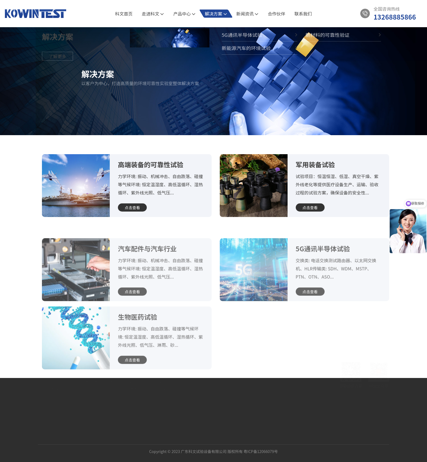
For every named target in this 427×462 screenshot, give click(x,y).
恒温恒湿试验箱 (139, 387)
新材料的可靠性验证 (99, 394)
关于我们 (58, 373)
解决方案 (216, 13)
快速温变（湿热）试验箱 (146, 408)
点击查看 (132, 207)
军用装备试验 (315, 164)
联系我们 (303, 13)
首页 (51, 127)
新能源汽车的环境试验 (101, 401)
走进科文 (153, 13)
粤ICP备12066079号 (260, 447)
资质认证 (58, 394)
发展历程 (58, 408)
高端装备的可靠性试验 (150, 164)
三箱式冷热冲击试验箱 (145, 401)
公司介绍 (58, 387)
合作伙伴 (276, 13)
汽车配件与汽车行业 (147, 265)
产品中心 (184, 13)
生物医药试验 (137, 333)
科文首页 (124, 13)
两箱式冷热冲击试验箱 (145, 394)
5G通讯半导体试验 (100, 127)
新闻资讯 (247, 13)
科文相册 (58, 401)
